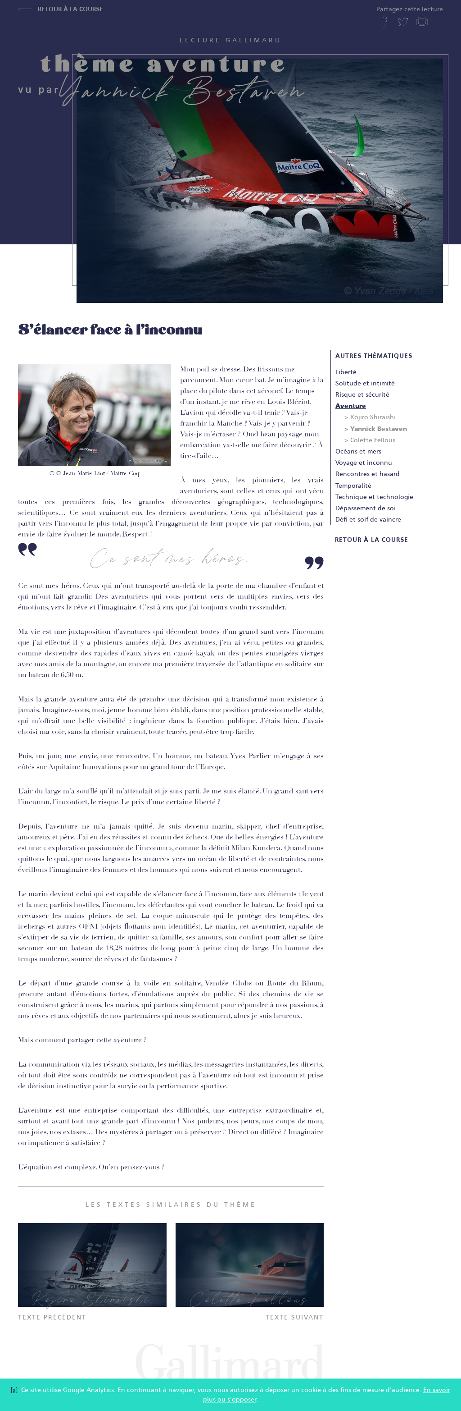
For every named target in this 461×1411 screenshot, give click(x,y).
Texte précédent (52, 1317)
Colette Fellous (372, 440)
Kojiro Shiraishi (373, 417)
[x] (14, 1390)
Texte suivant (295, 1317)
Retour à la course (60, 9)
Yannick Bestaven (378, 429)
